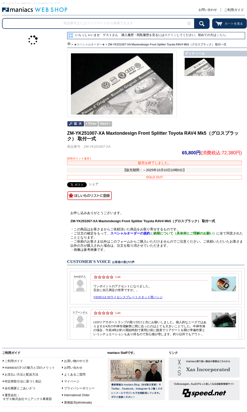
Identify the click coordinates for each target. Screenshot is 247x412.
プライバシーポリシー (79, 388)
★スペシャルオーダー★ (89, 44)
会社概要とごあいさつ (20, 388)
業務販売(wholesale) (78, 402)
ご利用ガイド (234, 10)
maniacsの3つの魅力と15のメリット (30, 367)
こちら (221, 35)
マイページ (71, 381)
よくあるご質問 (74, 374)
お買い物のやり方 (76, 361)
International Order (77, 395)
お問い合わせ (208, 9)
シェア (93, 184)
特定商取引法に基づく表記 (23, 381)
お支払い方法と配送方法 (21, 374)
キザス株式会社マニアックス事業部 (27, 399)
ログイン (170, 35)
